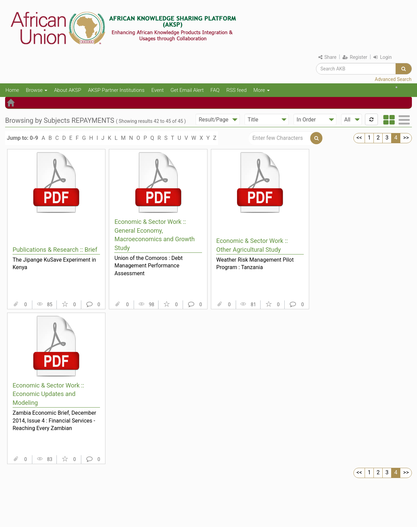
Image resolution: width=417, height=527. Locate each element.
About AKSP (67, 90)
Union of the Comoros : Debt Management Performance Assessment (148, 266)
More (261, 90)
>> (406, 137)
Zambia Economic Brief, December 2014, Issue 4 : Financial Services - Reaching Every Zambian (54, 420)
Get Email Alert (187, 90)
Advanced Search (393, 79)
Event (157, 90)
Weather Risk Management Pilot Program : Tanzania (255, 264)
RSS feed (236, 90)
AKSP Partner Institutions (116, 90)
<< (359, 137)
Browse (36, 90)
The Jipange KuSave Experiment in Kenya (54, 264)
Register (355, 57)
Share (327, 57)
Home (12, 90)
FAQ (215, 90)
